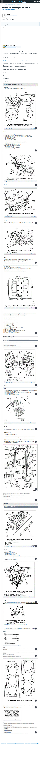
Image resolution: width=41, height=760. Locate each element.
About (8, 743)
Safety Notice (27, 743)
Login (35, 1)
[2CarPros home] (18, 1)
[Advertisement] (20, 36)
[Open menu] (2, 1)
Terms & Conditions (20, 743)
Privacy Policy (13, 743)
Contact (2, 743)
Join (38, 1)
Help (5, 743)
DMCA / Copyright (35, 743)
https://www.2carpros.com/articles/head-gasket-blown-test (15, 60)
